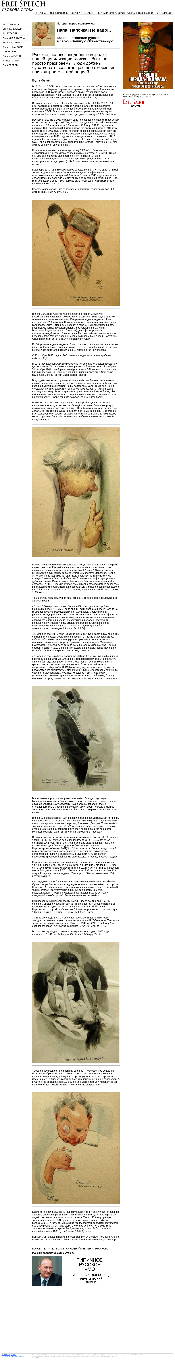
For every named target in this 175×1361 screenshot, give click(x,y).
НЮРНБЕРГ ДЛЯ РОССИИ (110, 13)
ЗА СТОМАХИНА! (11, 24)
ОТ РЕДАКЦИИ (164, 13)
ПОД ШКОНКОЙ (146, 13)
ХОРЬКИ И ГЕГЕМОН (82, 13)
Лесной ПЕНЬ (9, 51)
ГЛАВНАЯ (42, 13)
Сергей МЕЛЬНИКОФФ (14, 38)
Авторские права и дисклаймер (13, 1356)
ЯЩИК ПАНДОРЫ (59, 13)
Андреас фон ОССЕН (13, 47)
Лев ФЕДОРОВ (10, 65)
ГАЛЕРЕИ (131, 13)
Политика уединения (9, 1355)
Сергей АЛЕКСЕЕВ (12, 29)
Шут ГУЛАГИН (10, 33)
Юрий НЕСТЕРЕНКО (13, 42)
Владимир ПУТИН (12, 56)
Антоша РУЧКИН (11, 60)
